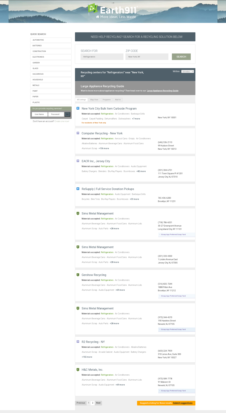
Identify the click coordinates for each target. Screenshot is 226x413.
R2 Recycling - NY (93, 342)
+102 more (87, 357)
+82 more (141, 171)
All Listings (81, 100)
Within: (183, 71)
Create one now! (62, 121)
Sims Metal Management (98, 213)
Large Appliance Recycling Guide (162, 91)
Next (98, 403)
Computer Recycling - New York (102, 133)
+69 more (120, 290)
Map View (94, 100)
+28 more (114, 228)
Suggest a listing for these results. (166, 403)
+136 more (104, 148)
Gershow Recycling (94, 275)
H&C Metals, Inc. (92, 369)
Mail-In (118, 100)
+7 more (136, 119)
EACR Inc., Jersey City (96, 161)
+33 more (134, 199)
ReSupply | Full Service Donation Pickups (108, 189)
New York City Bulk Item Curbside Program (109, 108)
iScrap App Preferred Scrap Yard (173, 234)
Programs (107, 100)
